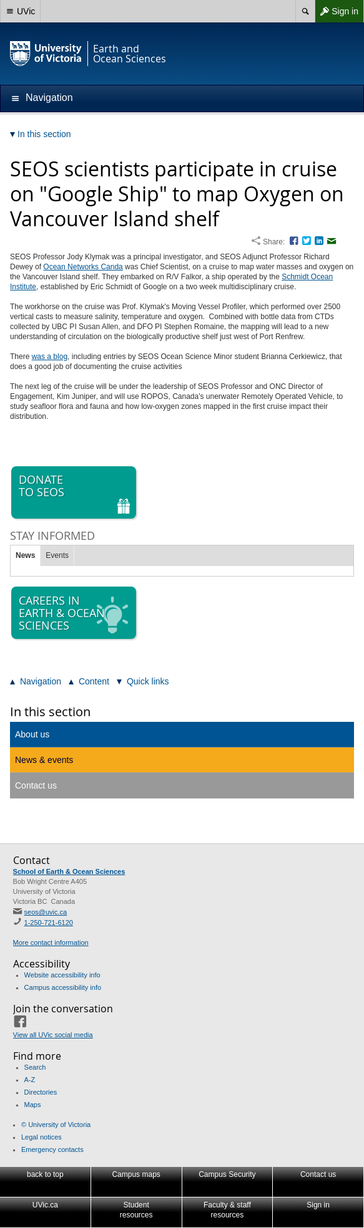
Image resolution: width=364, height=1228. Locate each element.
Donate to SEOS (75, 493)
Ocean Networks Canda (82, 266)
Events (57, 555)
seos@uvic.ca (45, 912)
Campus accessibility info (63, 987)
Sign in (336, 11)
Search (35, 1067)
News (25, 555)
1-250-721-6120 (48, 922)
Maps (32, 1104)
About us (32, 734)
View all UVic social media (53, 1035)
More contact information (51, 942)
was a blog (49, 356)
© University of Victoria (56, 1124)
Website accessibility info (62, 975)
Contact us (36, 785)
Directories (40, 1092)
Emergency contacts (52, 1149)
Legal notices (41, 1137)
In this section (50, 711)
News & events (44, 760)
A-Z (30, 1079)
